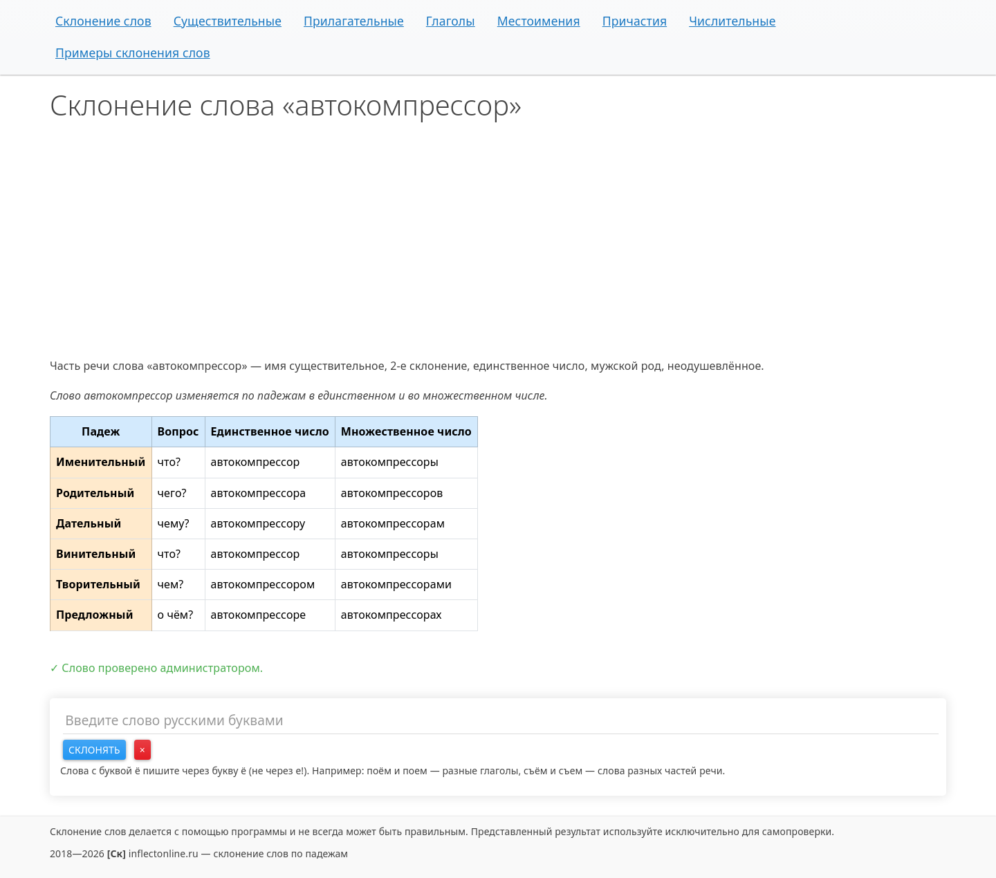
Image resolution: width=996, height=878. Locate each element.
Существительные (228, 20)
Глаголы (450, 20)
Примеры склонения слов (132, 52)
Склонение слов (103, 20)
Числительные (732, 20)
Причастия (634, 20)
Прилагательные (354, 20)
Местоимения (538, 20)
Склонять (94, 749)
